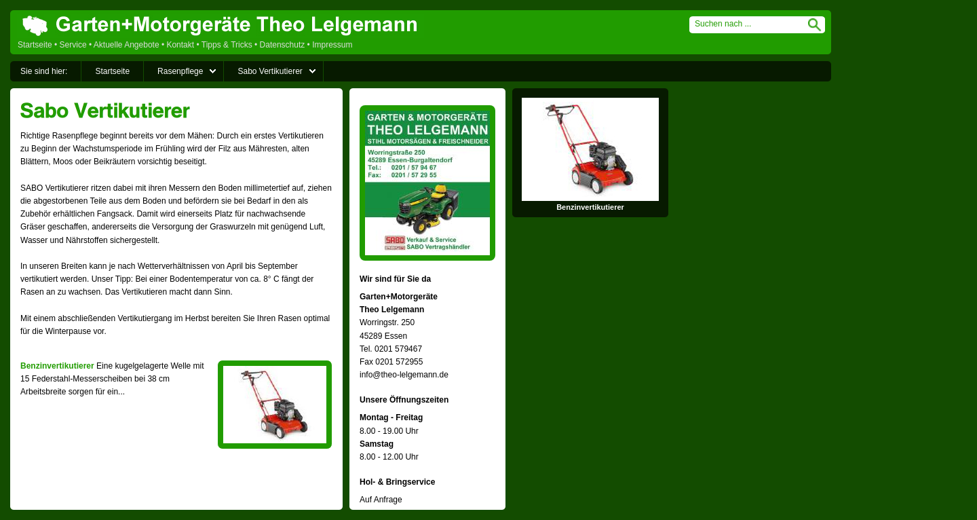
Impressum (332, 45)
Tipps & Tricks (227, 45)
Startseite (35, 45)
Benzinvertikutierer (57, 366)
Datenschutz (282, 45)
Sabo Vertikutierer (269, 71)
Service (73, 45)
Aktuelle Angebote (126, 45)
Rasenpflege (180, 71)
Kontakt (180, 45)
